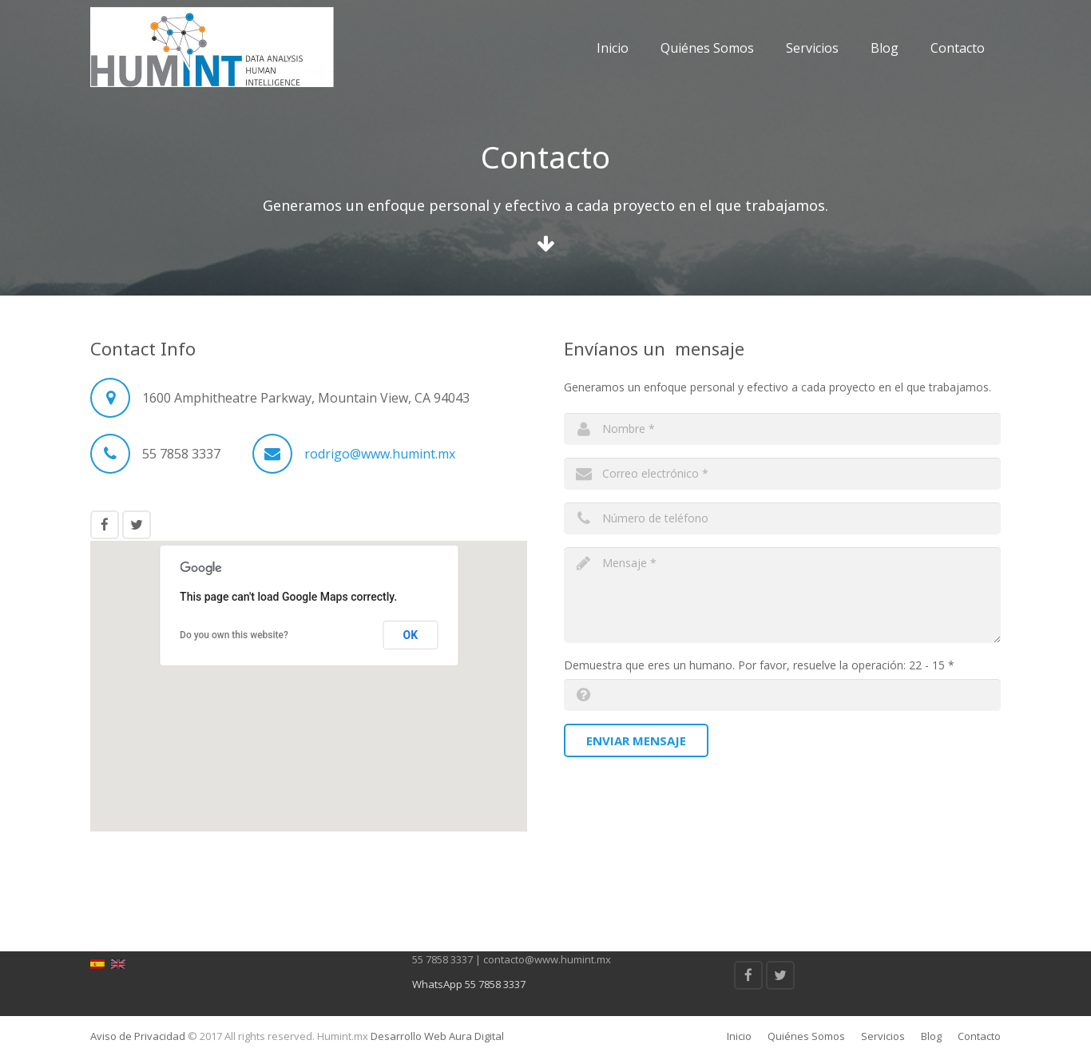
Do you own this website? (234, 635)
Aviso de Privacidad (137, 1036)
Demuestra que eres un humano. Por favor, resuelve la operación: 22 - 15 (759, 665)
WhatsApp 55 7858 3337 (469, 984)
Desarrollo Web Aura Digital (436, 1036)
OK (411, 635)
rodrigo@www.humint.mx (379, 453)
